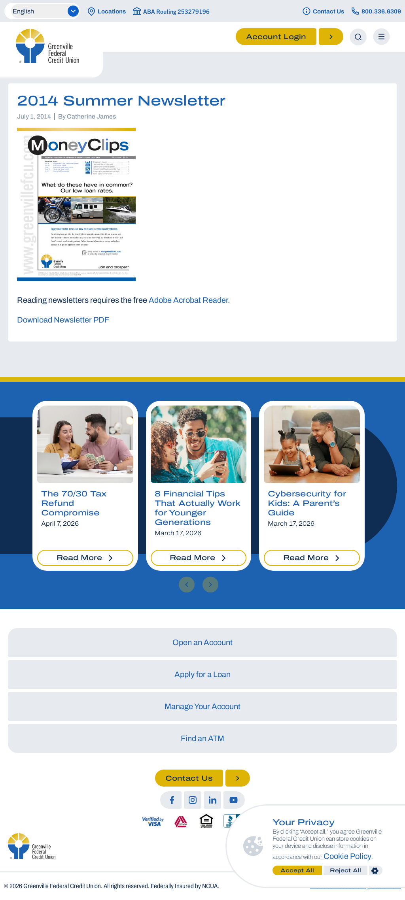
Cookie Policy (350, 856)
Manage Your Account (202, 706)
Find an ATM (202, 738)
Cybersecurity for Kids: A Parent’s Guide (307, 503)
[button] (187, 584)
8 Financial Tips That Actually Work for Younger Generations (197, 507)
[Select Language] (45, 11)
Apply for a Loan (202, 674)
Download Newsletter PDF (63, 319)
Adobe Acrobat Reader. (189, 300)
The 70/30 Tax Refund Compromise (73, 503)
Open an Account (202, 642)
